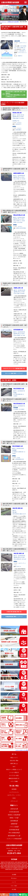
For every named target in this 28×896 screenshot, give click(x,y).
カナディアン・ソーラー (14, 795)
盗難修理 (14, 823)
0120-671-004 (14, 853)
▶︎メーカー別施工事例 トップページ (14, 373)
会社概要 (14, 874)
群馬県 (1, 863)
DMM (13, 798)
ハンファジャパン (14, 792)
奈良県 (11, 866)
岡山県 (26, 866)
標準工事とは (14, 763)
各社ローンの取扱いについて (14, 769)
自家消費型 (14, 820)
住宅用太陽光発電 (14, 811)
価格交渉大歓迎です (14, 778)
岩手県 (5, 862)
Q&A (14, 766)
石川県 (26, 863)
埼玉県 (5, 863)
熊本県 (10, 869)
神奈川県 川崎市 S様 (19, 553)
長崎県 (6, 869)
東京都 (11, 863)
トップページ (3, 21)
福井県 (2, 865)
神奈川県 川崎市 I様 (17, 508)
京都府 (1, 866)
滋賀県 (25, 865)
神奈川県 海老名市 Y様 (19, 403)
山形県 (15, 862)
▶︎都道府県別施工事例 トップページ (14, 616)
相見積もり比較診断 (14, 814)
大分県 (13, 869)
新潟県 (19, 863)
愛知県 (19, 865)
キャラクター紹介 (14, 775)
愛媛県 (15, 868)
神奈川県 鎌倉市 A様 (17, 446)
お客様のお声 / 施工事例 (13, 21)
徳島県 (9, 868)
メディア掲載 (14, 781)
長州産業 (14, 789)
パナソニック (14, 801)
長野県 (9, 865)
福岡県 (22, 868)
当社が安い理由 (14, 760)
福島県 (19, 862)
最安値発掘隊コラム (14, 835)
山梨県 (5, 865)
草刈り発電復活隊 (14, 832)
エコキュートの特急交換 (14, 838)
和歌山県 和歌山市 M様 (19, 215)
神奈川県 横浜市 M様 (18, 388)
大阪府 (5, 866)
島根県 (22, 866)
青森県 (2, 862)
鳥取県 (19, 866)
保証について (14, 757)
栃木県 (25, 862)
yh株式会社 (14, 808)
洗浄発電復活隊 (14, 829)
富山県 (22, 863)
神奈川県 (16, 863)
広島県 (2, 868)
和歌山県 (16, 866)
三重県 (22, 865)
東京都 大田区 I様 (17, 112)
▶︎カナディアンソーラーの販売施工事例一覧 (14, 368)
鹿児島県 (21, 869)
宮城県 (9, 862)
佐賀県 (25, 868)
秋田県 (12, 862)
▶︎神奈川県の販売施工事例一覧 (14, 611)
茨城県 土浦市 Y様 (18, 287)
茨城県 (22, 862)
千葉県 (8, 863)
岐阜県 (12, 865)
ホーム (14, 754)
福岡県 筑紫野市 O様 (18, 173)
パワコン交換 (14, 826)
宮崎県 (16, 869)
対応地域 (14, 859)
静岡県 (15, 865)
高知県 (19, 868)
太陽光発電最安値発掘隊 (10, 2)
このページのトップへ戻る (21, 750)
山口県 (5, 868)
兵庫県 (8, 866)
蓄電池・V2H (14, 817)
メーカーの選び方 (14, 772)
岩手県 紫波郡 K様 (18, 329)
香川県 (12, 868)
